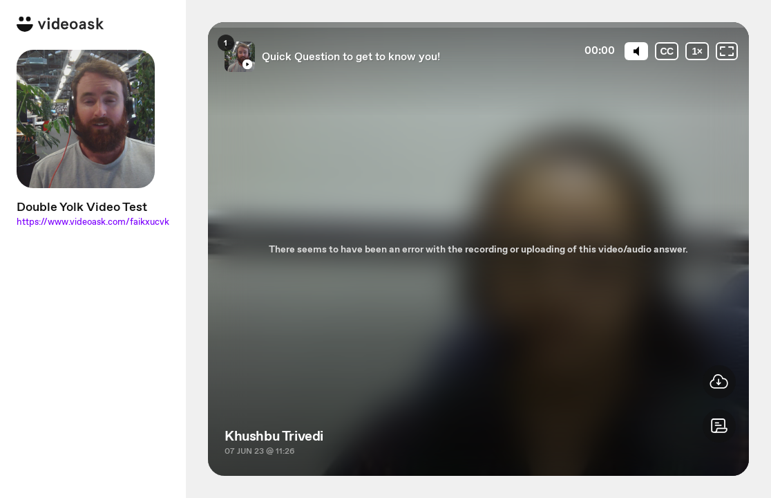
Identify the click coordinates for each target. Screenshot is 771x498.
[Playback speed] (697, 51)
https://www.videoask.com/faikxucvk (93, 222)
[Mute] (636, 51)
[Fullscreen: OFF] (727, 51)
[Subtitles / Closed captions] (666, 51)
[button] (719, 426)
